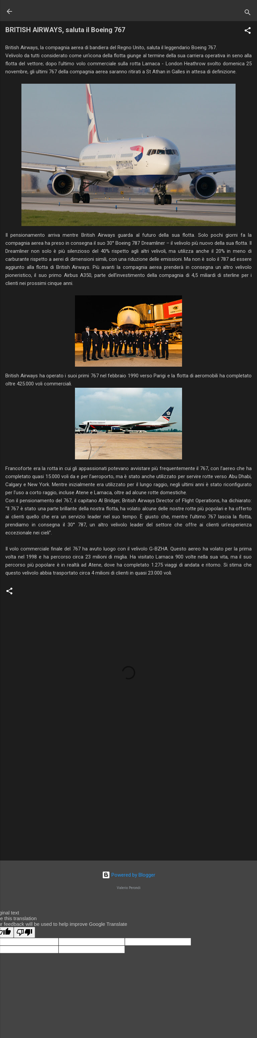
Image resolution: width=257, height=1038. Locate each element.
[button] (248, 31)
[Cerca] (248, 13)
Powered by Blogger (128, 875)
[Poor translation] (24, 932)
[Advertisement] (128, 803)
